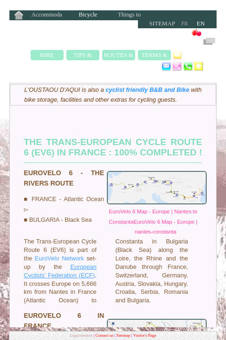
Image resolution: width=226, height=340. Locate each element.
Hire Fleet (47, 56)
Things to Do (129, 15)
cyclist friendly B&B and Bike (147, 89)
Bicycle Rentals (88, 15)
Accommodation (47, 15)
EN (201, 23)
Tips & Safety (83, 56)
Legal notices (81, 335)
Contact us (104, 335)
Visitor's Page (144, 335)
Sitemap (162, 23)
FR (184, 23)
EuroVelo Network (59, 258)
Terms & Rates (154, 56)
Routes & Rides (118, 56)
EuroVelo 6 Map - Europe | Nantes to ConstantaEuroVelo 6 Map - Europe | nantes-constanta (153, 222)
